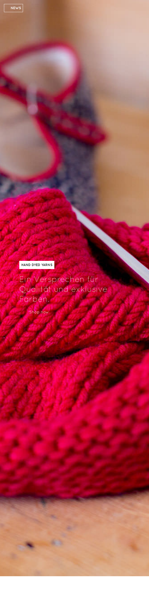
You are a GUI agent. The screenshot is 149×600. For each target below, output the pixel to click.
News (16, 8)
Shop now (39, 312)
